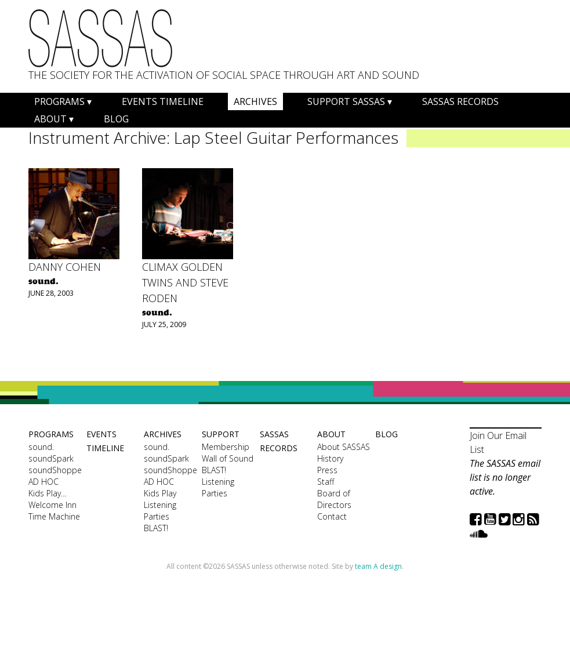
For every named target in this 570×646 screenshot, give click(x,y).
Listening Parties (160, 510)
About (50, 118)
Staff (325, 481)
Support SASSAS (346, 101)
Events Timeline (163, 101)
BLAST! (156, 528)
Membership (225, 446)
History (330, 458)
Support (220, 434)
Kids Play (160, 493)
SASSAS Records (460, 101)
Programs (59, 101)
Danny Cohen (64, 267)
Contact (332, 516)
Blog (116, 118)
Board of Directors (334, 499)
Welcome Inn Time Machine (54, 510)
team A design (378, 566)
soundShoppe (54, 470)
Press (327, 470)
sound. (41, 446)
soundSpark (51, 458)
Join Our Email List (498, 442)
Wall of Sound (227, 458)
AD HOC (43, 481)
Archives (255, 101)
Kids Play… (47, 493)
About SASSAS (343, 446)
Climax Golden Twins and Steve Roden (185, 282)
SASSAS (100, 38)
